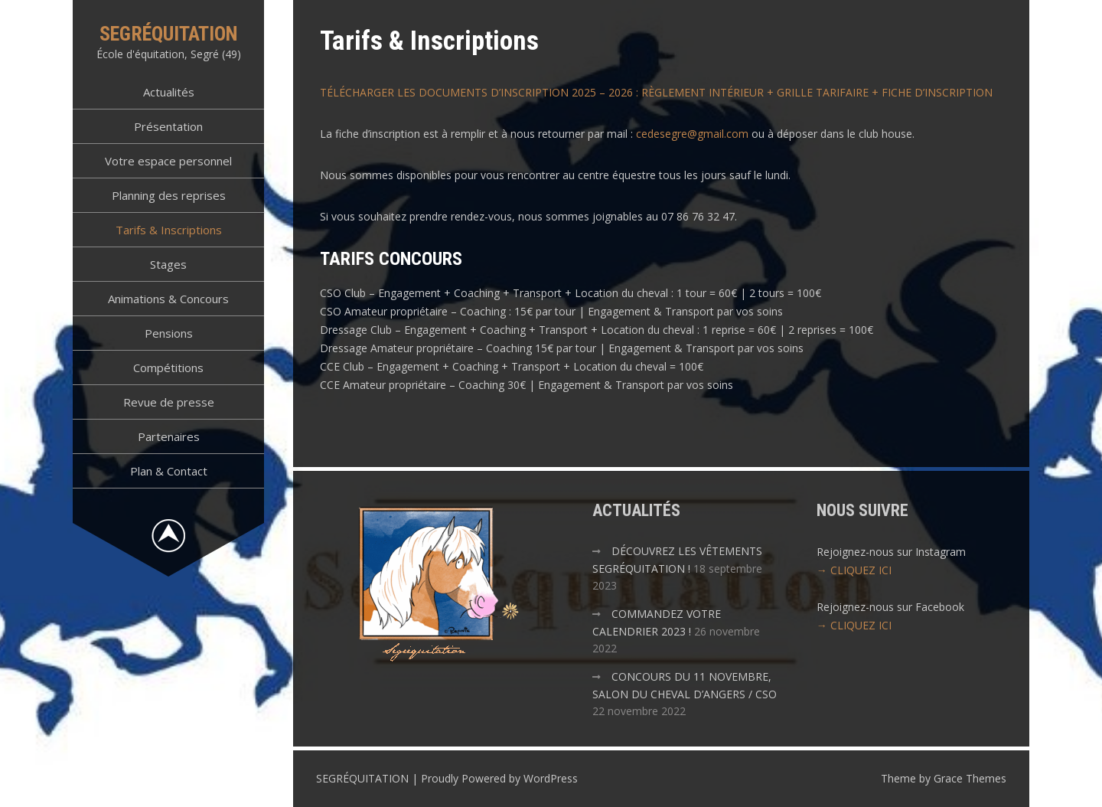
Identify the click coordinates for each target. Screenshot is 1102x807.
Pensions (169, 333)
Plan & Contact (168, 471)
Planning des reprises (169, 195)
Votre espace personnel (168, 160)
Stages (168, 264)
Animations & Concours (168, 298)
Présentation (168, 126)
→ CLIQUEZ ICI (854, 570)
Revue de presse (168, 402)
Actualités (168, 92)
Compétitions (168, 367)
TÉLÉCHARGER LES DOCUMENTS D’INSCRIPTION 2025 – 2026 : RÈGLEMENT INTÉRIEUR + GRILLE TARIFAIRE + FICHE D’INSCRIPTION (656, 92)
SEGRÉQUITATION (168, 33)
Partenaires (169, 436)
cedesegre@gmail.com (692, 133)
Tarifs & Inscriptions (169, 229)
